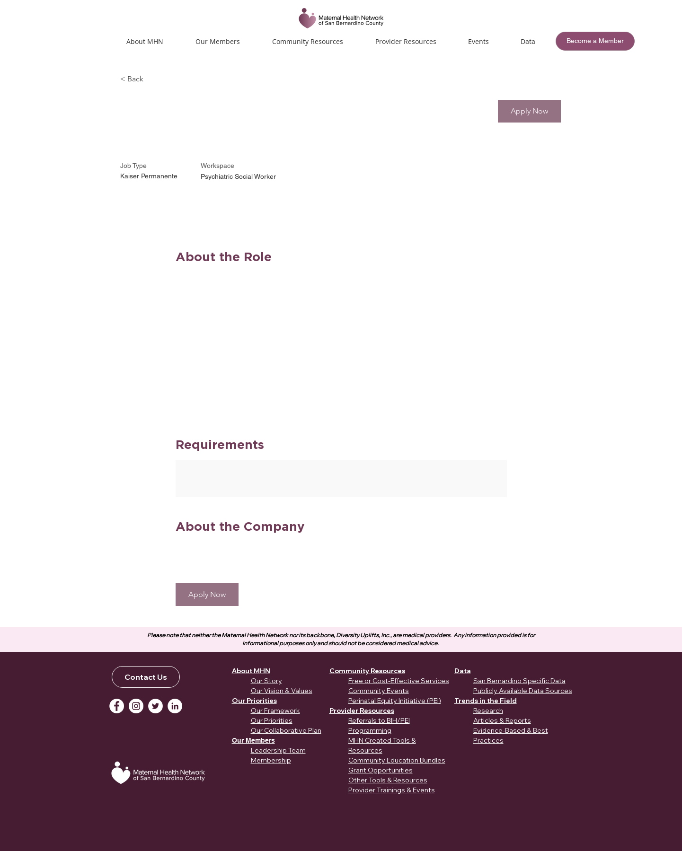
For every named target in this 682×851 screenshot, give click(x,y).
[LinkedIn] (175, 706)
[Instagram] (136, 706)
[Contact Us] (146, 677)
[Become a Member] (595, 41)
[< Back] (153, 79)
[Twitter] (155, 706)
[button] (478, 41)
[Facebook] (116, 706)
